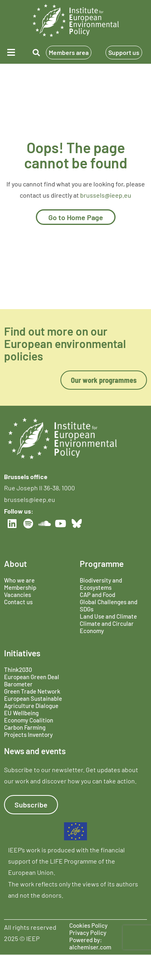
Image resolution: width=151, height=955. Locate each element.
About (15, 563)
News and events (35, 751)
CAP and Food (97, 594)
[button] (12, 52)
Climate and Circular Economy (107, 627)
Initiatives (22, 653)
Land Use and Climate (108, 616)
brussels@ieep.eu (105, 195)
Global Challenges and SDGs (108, 605)
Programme (102, 563)
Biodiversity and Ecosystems (101, 584)
